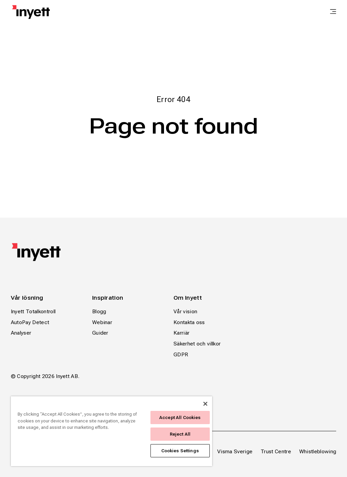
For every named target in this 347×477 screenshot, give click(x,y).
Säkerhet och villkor (197, 343)
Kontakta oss (189, 322)
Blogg (99, 311)
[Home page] (31, 12)
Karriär (181, 333)
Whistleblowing (317, 451)
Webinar (102, 322)
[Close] (205, 404)
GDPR (181, 354)
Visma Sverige (234, 451)
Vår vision (185, 311)
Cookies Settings (180, 450)
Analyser (21, 333)
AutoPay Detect (30, 322)
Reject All (180, 434)
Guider (100, 333)
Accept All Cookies (180, 417)
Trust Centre (276, 451)
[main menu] (333, 12)
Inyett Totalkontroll (33, 311)
